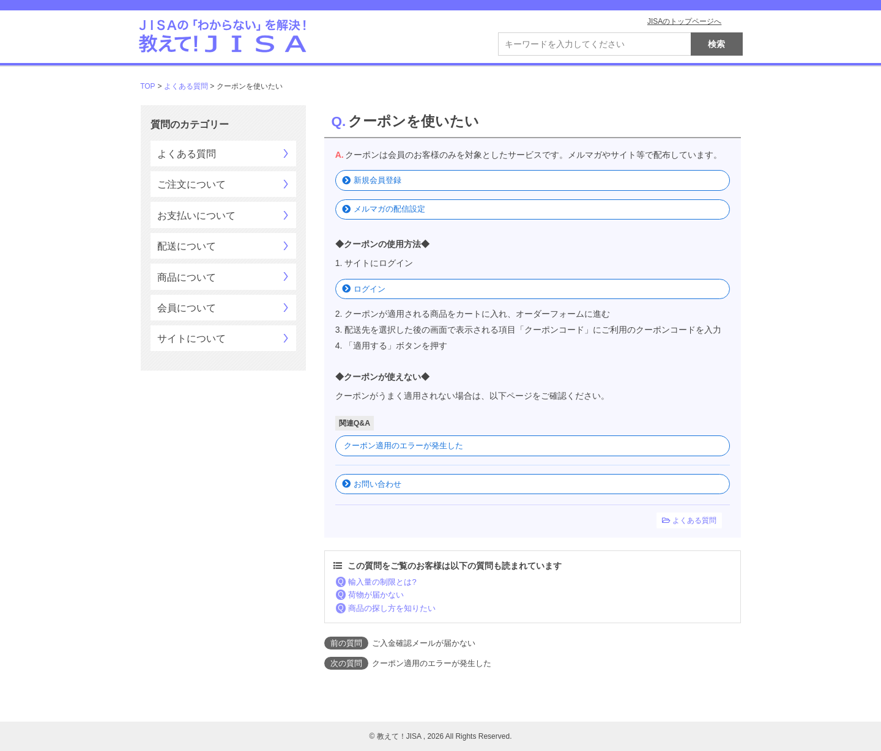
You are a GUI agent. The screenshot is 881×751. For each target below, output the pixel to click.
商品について (186, 277)
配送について (186, 246)
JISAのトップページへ (684, 21)
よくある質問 (186, 86)
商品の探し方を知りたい (392, 608)
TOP (147, 86)
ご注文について (191, 184)
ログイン (369, 289)
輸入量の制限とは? (382, 581)
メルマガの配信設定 (389, 208)
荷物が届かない (376, 594)
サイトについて (191, 338)
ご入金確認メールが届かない (423, 643)
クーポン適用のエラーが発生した (403, 445)
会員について (186, 308)
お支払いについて (196, 215)
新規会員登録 (377, 180)
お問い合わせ (377, 484)
